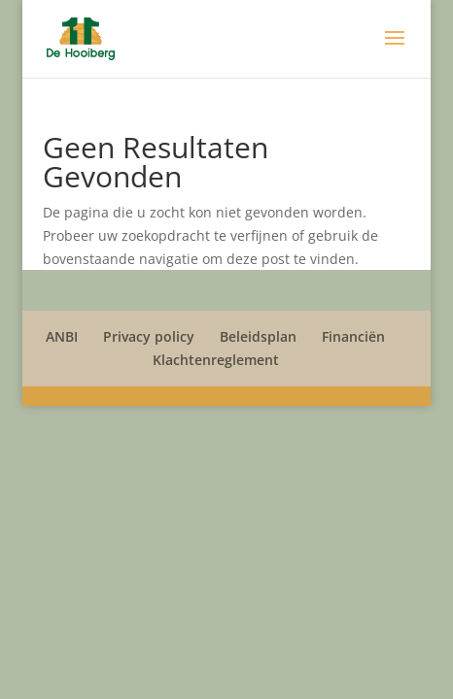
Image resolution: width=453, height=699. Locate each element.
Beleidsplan (258, 336)
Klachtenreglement (216, 359)
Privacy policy (148, 336)
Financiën (353, 336)
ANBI (62, 336)
